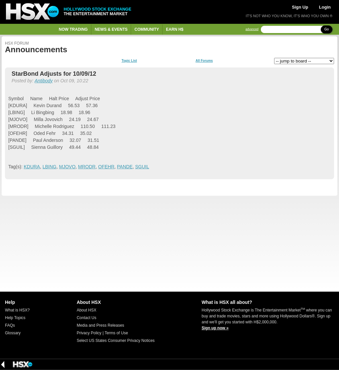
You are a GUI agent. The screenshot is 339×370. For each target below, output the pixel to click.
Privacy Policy (89, 333)
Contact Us (86, 317)
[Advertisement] (169, 243)
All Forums (204, 60)
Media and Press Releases (100, 325)
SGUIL (142, 166)
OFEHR (106, 166)
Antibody (44, 80)
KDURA (32, 166)
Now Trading (73, 29)
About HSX (86, 310)
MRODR (87, 166)
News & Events (111, 29)
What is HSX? (17, 310)
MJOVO (67, 166)
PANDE (124, 166)
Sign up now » (215, 328)
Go (326, 29)
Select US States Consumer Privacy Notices (116, 340)
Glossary (13, 333)
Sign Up (300, 7)
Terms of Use (116, 333)
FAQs (10, 325)
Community (146, 29)
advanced (252, 29)
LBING (49, 166)
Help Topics (15, 317)
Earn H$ (174, 29)
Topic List (129, 60)
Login (325, 7)
